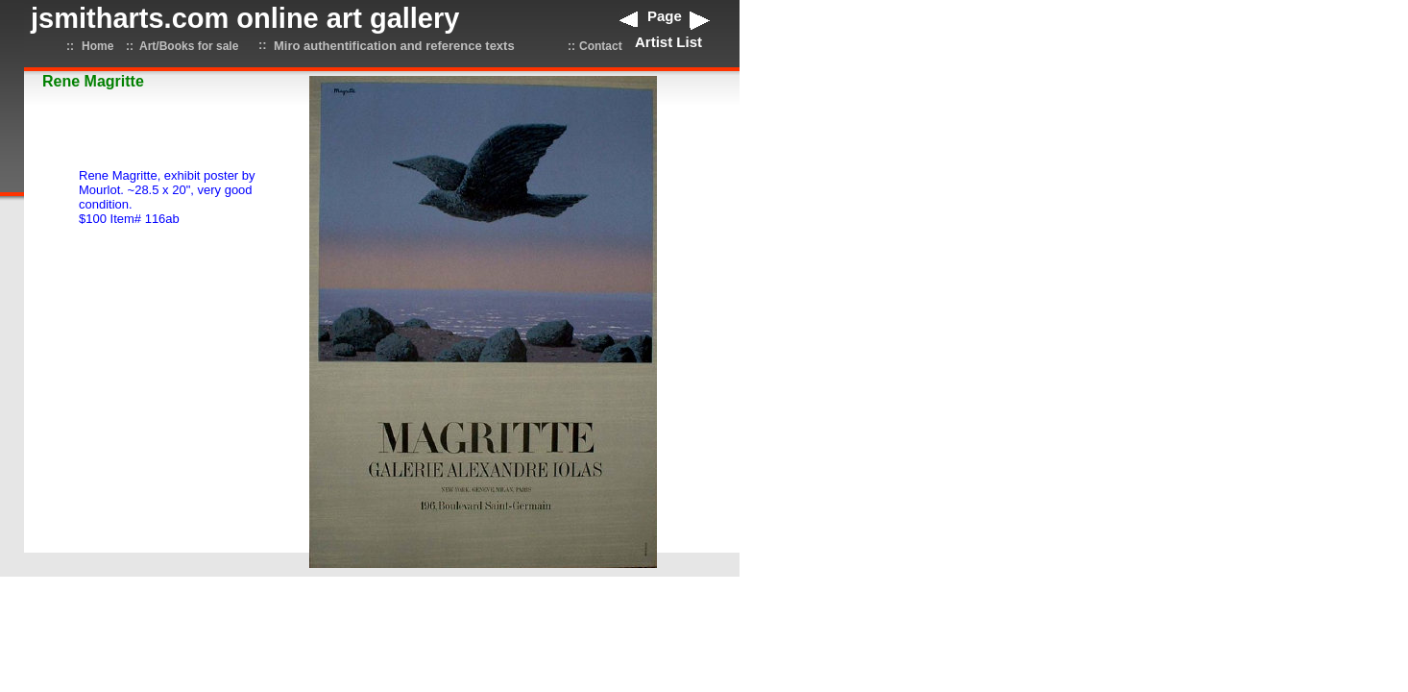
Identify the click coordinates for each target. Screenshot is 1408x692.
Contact (600, 46)
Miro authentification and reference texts (394, 45)
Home (97, 46)
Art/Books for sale (188, 46)
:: (70, 46)
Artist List (668, 42)
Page (664, 16)
